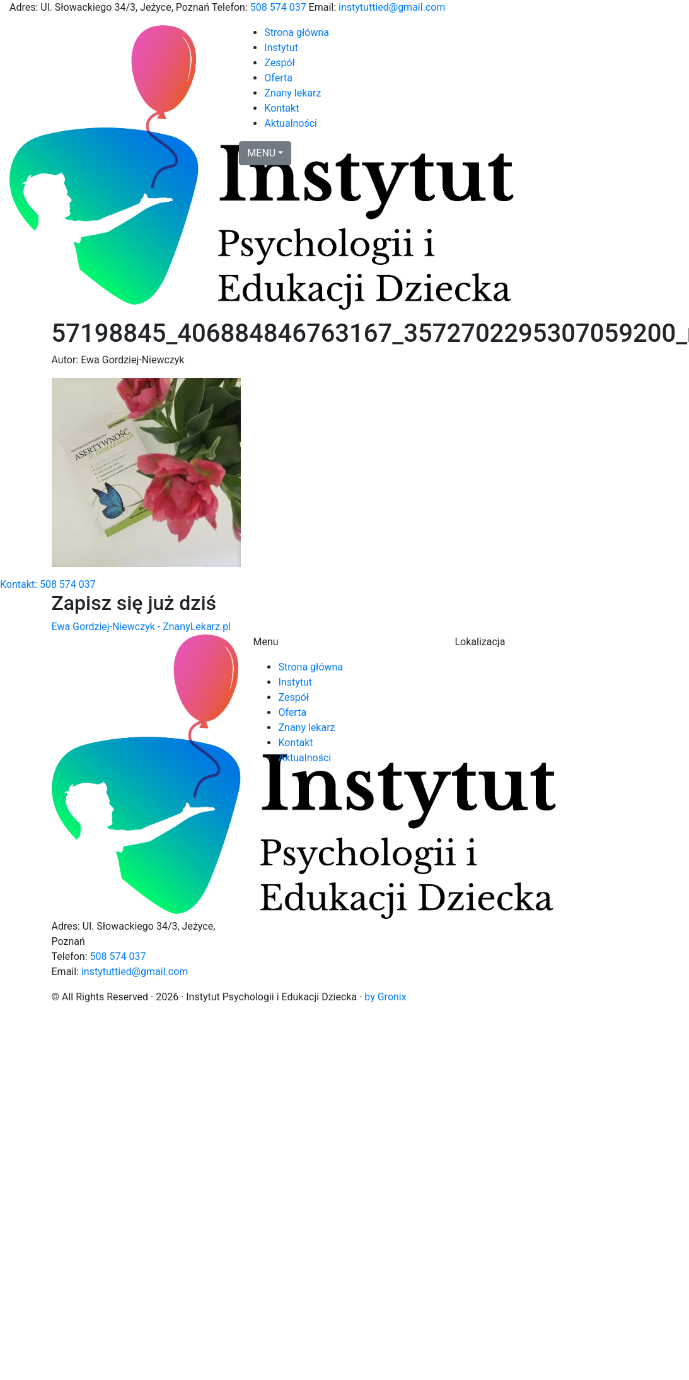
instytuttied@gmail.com (392, 7)
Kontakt (281, 108)
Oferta (278, 78)
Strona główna (296, 32)
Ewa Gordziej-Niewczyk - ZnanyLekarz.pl (141, 627)
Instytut (281, 48)
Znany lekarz (292, 93)
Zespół (279, 63)
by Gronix (385, 997)
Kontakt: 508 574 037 (48, 584)
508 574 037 (278, 7)
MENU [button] (261, 153)
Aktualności (290, 123)
